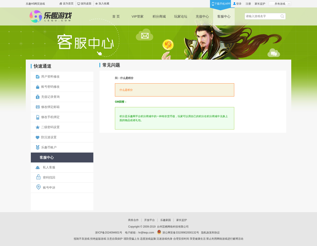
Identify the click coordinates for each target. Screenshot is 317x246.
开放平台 (149, 220)
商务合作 (133, 220)
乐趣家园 (165, 220)
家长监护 (260, 3)
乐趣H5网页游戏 (35, 3)
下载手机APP (222, 3)
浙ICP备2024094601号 (108, 232)
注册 (248, 3)
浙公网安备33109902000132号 (180, 232)
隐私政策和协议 (210, 232)
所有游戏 (280, 3)
